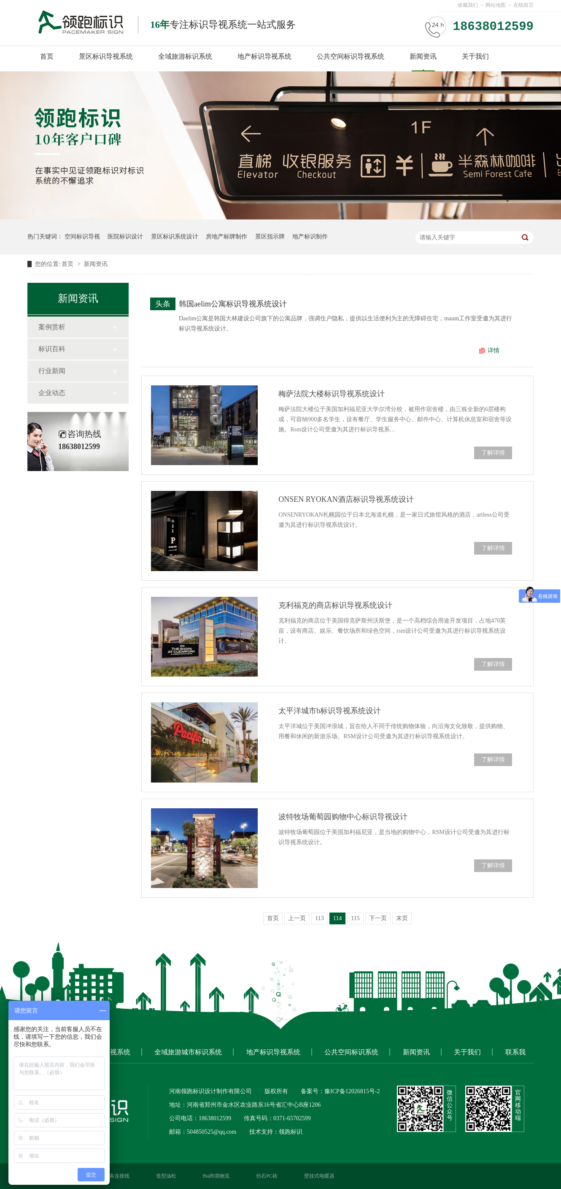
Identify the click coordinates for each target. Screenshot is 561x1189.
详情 (493, 350)
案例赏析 (51, 326)
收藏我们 (468, 5)
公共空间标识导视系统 (350, 56)
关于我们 (475, 56)
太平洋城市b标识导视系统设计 (329, 711)
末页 (402, 918)
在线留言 (523, 5)
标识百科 (51, 348)
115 (355, 918)
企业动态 (51, 392)
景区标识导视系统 (106, 56)
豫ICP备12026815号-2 (352, 1091)
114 (337, 918)
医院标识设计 (125, 236)
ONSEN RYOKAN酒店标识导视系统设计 (346, 499)
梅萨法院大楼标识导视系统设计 (331, 394)
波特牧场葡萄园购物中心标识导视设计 (342, 817)
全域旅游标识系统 (185, 56)
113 (319, 918)
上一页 (297, 918)
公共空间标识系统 (351, 1052)
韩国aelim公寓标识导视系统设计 (233, 304)
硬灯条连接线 (114, 1176)
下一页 (378, 918)
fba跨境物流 (216, 1176)
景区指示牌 (270, 236)
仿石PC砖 (267, 1176)
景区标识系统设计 (174, 236)
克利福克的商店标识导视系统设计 (335, 605)
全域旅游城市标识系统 (188, 1052)
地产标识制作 (310, 236)
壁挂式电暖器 (319, 1176)
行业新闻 (51, 370)
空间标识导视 (82, 236)
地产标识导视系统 (264, 56)
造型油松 (166, 1176)
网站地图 (495, 5)
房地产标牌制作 (226, 236)
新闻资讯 (423, 56)
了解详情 (493, 453)
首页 (47, 56)
